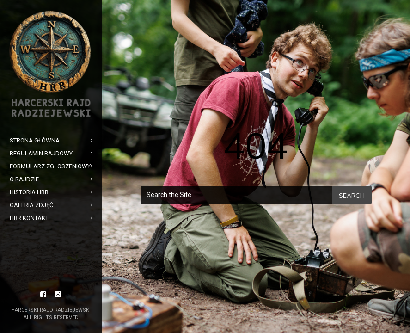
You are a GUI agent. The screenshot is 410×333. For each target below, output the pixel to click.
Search (352, 195)
